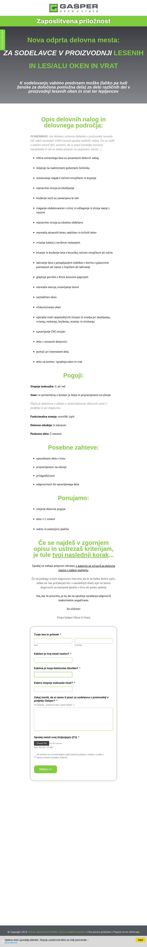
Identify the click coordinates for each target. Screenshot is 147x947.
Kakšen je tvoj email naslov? (52, 653)
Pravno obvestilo (37, 932)
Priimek (78, 645)
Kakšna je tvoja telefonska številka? (57, 668)
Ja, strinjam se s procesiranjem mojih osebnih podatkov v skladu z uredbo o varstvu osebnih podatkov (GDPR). (70, 756)
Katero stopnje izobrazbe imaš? (54, 682)
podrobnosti (11, 942)
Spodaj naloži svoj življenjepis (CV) (56, 737)
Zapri (140, 940)
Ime (36, 645)
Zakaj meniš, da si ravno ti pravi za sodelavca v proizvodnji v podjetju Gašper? (71, 699)
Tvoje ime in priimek (47, 634)
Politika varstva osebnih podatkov (67, 932)
